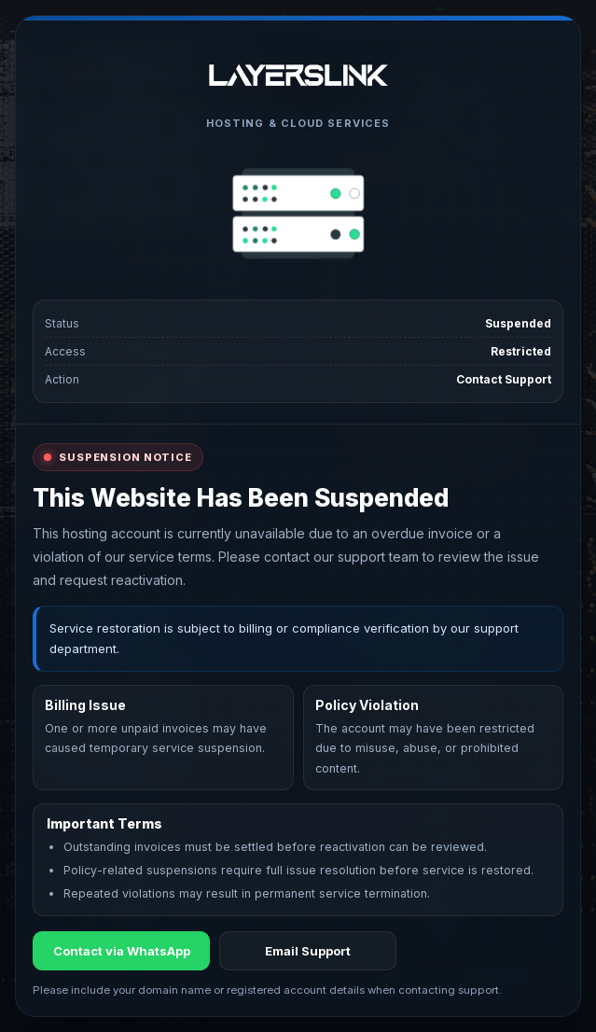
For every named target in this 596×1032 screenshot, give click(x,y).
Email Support (308, 950)
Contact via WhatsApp (121, 950)
